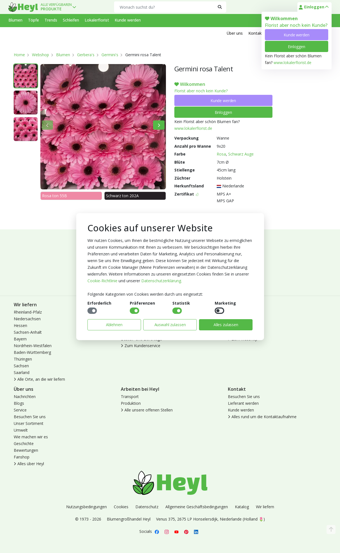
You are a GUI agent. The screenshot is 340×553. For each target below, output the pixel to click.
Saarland (21, 372)
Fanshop (21, 457)
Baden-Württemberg (32, 352)
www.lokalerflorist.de (292, 62)
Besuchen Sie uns (30, 416)
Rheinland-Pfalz (28, 312)
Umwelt (21, 430)
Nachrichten (25, 396)
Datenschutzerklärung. (161, 280)
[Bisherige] (47, 125)
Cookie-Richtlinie (102, 280)
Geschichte (24, 443)
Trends (51, 20)
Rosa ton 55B (54, 195)
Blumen (15, 20)
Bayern (20, 339)
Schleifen (71, 20)
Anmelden (237, 312)
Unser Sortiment (28, 423)
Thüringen (23, 359)
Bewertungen (26, 450)
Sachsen (21, 365)
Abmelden (237, 325)
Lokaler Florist (241, 332)
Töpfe (33, 20)
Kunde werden (296, 34)
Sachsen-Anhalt (28, 332)
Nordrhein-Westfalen (33, 345)
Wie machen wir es (31, 436)
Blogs (19, 403)
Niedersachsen (27, 318)
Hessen (20, 325)
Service (20, 410)
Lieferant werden (243, 403)
